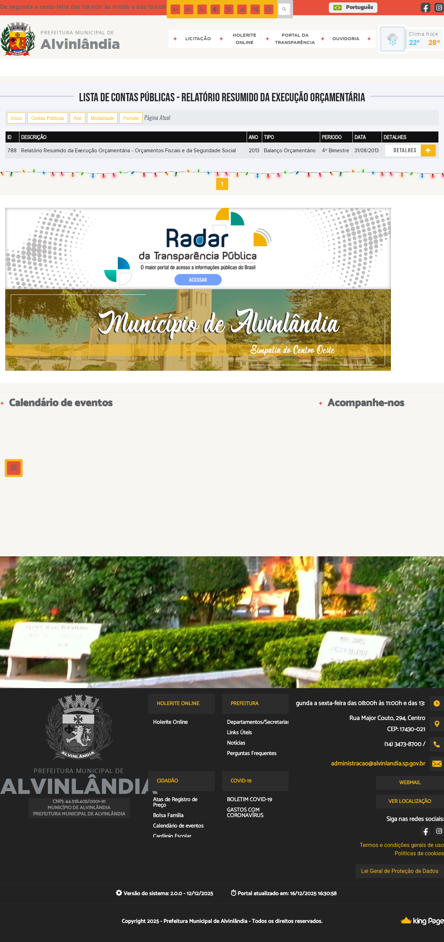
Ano (78, 117)
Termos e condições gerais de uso (402, 845)
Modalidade (102, 117)
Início (16, 117)
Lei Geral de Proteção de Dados (399, 871)
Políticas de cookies (419, 853)
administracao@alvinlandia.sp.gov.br (378, 764)
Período (131, 117)
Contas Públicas (47, 117)
